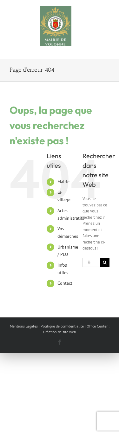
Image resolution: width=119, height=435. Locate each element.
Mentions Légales (24, 326)
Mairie (63, 182)
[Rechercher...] (91, 262)
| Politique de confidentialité (61, 326)
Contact (64, 283)
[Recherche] (104, 262)
